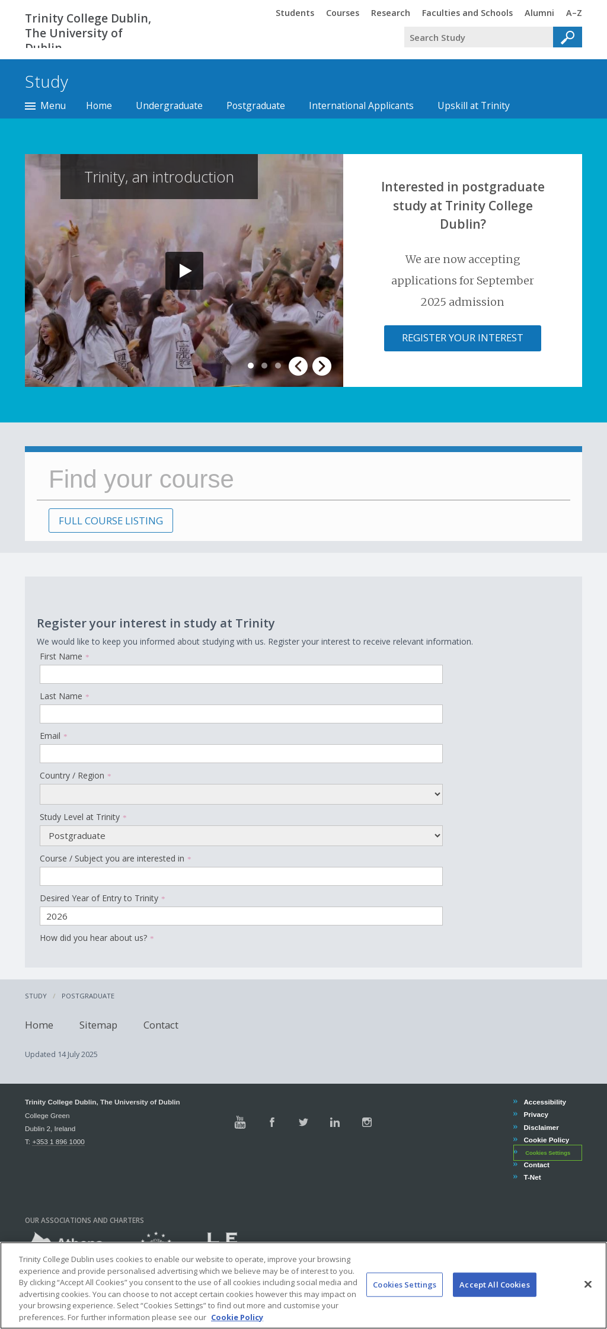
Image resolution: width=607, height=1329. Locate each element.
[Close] (588, 1298)
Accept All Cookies (494, 1298)
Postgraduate (255, 105)
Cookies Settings (547, 1153)
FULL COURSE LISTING (111, 520)
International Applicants (361, 105)
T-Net (532, 1177)
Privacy (535, 1114)
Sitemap (98, 1024)
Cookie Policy (546, 1140)
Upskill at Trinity (473, 105)
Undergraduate (169, 105)
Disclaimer (540, 1127)
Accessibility (544, 1102)
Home (99, 105)
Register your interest (462, 337)
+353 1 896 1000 (58, 1141)
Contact (160, 1024)
